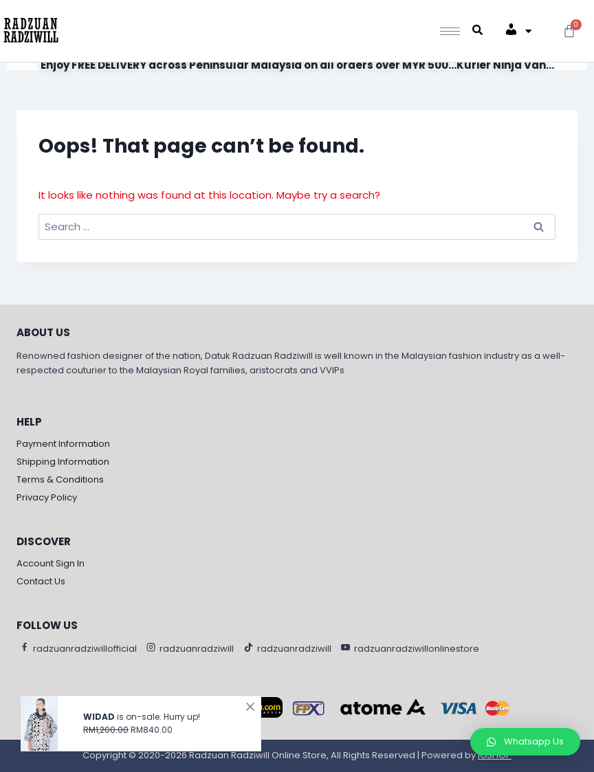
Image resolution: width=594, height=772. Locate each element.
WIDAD (99, 714)
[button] (525, 742)
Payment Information (63, 443)
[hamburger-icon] (449, 31)
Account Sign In (50, 563)
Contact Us (40, 581)
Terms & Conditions (60, 479)
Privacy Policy (46, 497)
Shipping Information (62, 461)
